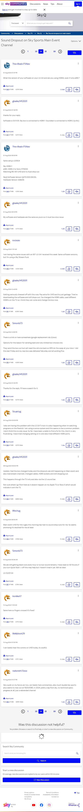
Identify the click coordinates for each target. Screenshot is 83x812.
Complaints (28, 797)
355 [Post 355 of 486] (7, 499)
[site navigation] (2, 4)
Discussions (35, 4)
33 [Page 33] (54, 51)
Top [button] (78, 793)
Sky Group (27, 799)
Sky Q (41, 15)
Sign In (78, 4)
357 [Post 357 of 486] (7, 584)
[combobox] (46, 23)
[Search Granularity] (17, 23)
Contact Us (55, 797)
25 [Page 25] (46, 51)
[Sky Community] (16, 4)
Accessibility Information (51, 794)
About (60, 4)
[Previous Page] (23, 51)
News (45, 4)
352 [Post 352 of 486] (7, 362)
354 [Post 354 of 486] (7, 445)
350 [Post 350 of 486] (7, 269)
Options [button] (74, 41)
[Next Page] (60, 51)
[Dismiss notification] (44, 9)
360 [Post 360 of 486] (7, 702)
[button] (78, 63)
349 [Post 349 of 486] (7, 229)
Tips (52, 4)
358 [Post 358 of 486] (7, 622)
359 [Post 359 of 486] (7, 659)
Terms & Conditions (52, 792)
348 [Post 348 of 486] (7, 191)
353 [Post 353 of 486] (7, 400)
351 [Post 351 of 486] (7, 311)
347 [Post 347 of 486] (7, 135)
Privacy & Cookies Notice (32, 794)
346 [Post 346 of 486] (7, 89)
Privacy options (29, 792)
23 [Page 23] (36, 51)
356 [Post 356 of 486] (7, 539)
